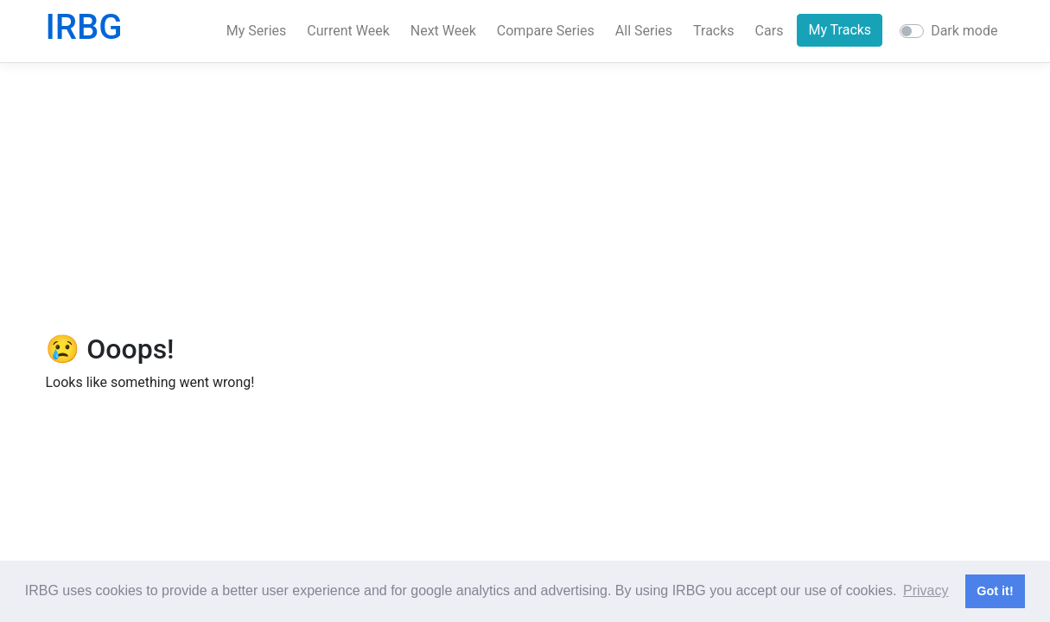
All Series (643, 30)
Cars (769, 30)
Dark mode (964, 30)
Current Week (348, 30)
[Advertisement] (525, 198)
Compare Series (546, 30)
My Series (256, 30)
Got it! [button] (995, 591)
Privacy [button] (925, 590)
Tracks (714, 30)
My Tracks (839, 30)
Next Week (443, 30)
